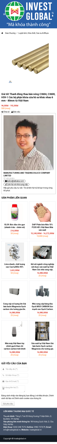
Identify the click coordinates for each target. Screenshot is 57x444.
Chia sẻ (6, 112)
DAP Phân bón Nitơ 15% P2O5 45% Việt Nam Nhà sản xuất (42, 227)
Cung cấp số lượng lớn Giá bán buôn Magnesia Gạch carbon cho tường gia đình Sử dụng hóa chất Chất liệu (14, 309)
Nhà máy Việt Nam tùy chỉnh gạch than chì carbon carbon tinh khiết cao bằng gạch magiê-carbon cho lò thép (14, 348)
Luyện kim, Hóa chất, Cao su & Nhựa (33, 33)
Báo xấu (16, 112)
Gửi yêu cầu (8, 404)
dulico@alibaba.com (14, 181)
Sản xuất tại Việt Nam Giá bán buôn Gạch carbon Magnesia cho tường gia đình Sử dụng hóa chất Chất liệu (42, 348)
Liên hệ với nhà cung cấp (16, 184)
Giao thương (8, 33)
